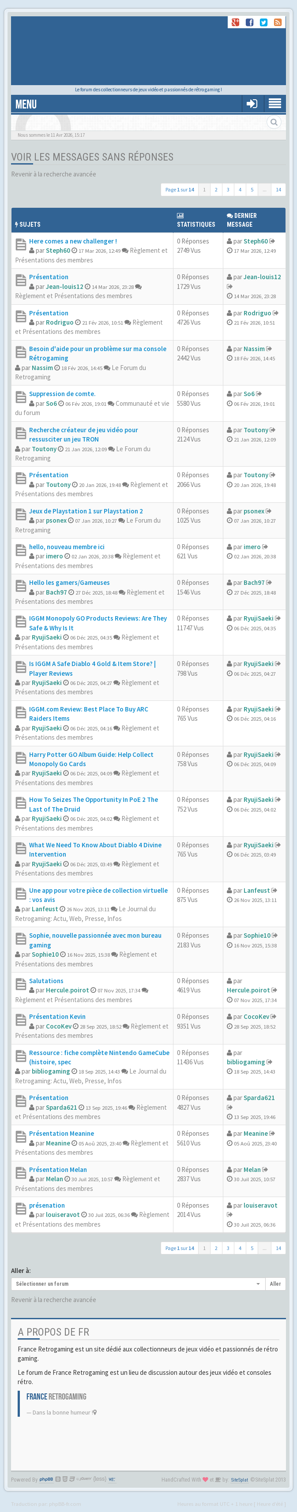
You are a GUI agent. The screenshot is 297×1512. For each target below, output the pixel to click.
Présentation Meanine (61, 1133)
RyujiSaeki (47, 637)
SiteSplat (239, 1480)
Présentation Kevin (57, 1016)
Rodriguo (60, 322)
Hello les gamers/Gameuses (69, 582)
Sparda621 (61, 1107)
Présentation (48, 277)
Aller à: (21, 1270)
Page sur (179, 189)
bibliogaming (51, 1071)
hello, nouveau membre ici (67, 547)
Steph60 (58, 250)
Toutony (44, 449)
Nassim (42, 367)
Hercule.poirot (67, 990)
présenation (47, 1205)
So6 (51, 403)
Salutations (46, 981)
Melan (54, 1179)
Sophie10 (45, 954)
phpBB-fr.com (65, 1503)
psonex (56, 520)
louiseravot (63, 1214)
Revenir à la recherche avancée (53, 174)
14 (278, 189)
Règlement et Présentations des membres (73, 296)
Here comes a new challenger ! (73, 241)
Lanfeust (45, 909)
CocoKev (58, 1026)
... (265, 189)
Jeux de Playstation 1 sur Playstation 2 (86, 511)
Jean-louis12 (64, 286)
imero (54, 556)
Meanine (58, 1143)
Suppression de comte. (62, 393)
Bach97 (56, 592)
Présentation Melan (58, 1169)
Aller (275, 1284)
